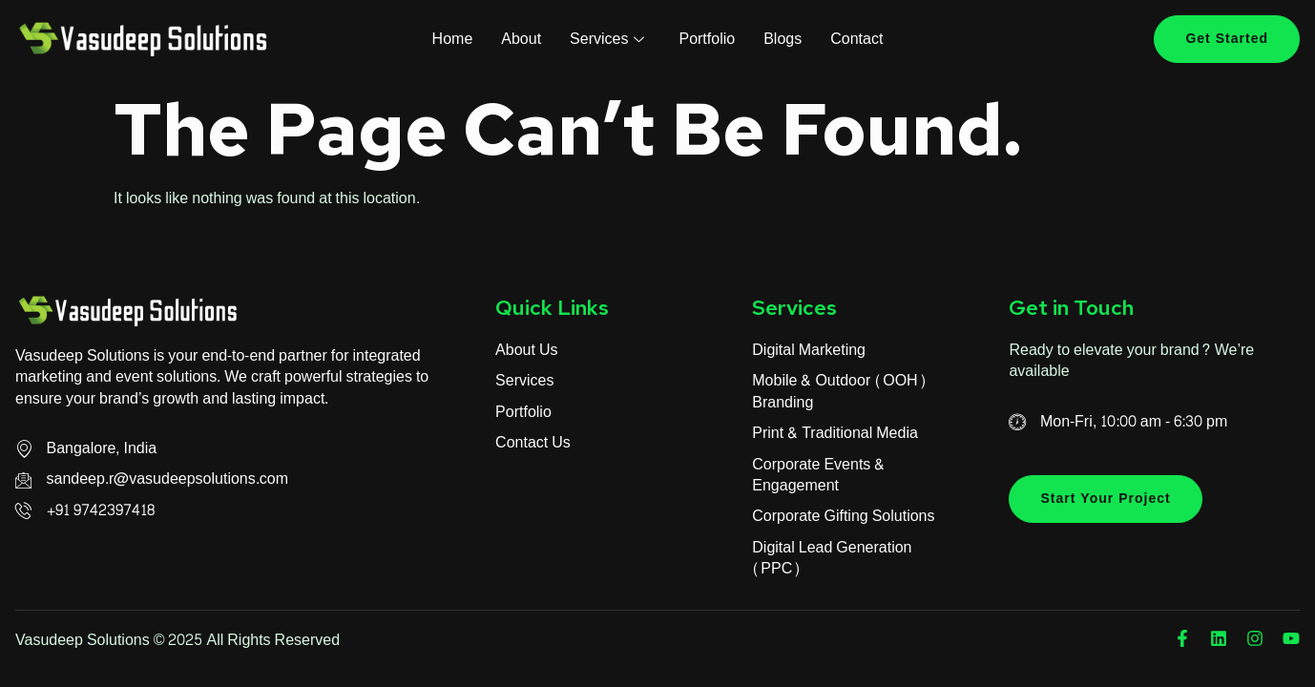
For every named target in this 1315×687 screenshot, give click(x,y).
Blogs (782, 38)
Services (607, 38)
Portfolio (706, 38)
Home (452, 38)
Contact (856, 38)
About (521, 38)
